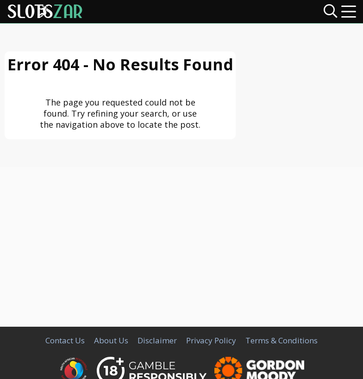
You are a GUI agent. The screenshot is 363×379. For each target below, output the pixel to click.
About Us (111, 340)
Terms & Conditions (281, 340)
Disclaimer (157, 340)
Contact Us (65, 340)
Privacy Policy (211, 340)
